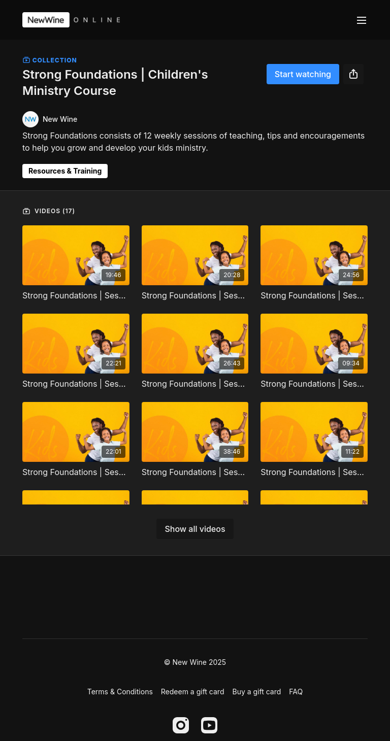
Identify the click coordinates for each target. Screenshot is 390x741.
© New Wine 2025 (195, 662)
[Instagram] (181, 725)
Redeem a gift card (192, 691)
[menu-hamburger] (361, 19)
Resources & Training (65, 170)
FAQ (296, 691)
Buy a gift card (256, 691)
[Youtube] (209, 725)
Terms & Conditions (120, 691)
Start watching (303, 74)
